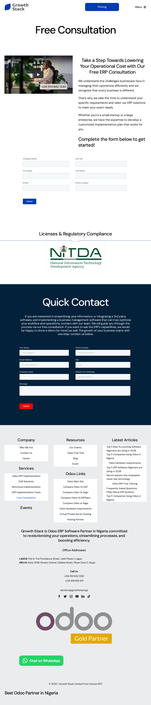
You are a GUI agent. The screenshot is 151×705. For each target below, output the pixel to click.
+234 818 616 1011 (74, 580)
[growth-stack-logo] (16, 5)
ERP (129, 103)
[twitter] (65, 596)
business (113, 90)
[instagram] (71, 596)
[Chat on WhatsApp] (41, 658)
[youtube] (77, 596)
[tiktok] (88, 596)
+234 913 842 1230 (74, 576)
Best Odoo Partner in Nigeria (31, 693)
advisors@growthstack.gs (74, 590)
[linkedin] (82, 596)
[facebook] (59, 596)
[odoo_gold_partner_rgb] (74, 599)
